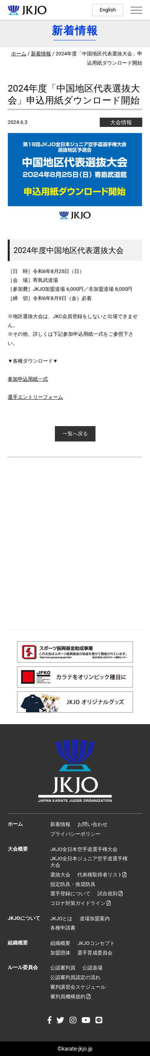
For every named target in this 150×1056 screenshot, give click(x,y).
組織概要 (60, 943)
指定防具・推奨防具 (72, 884)
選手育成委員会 (94, 953)
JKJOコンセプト (95, 943)
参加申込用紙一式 (28, 379)
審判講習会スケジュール (78, 987)
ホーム (18, 54)
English (108, 10)
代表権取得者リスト (101, 875)
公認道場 (92, 968)
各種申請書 (62, 928)
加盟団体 (60, 953)
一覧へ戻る (75, 433)
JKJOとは (61, 918)
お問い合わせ (92, 824)
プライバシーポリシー (75, 834)
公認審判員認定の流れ (75, 977)
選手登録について (70, 893)
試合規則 (110, 893)
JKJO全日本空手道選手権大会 (84, 849)
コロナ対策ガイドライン (80, 903)
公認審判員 (62, 968)
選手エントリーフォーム (35, 397)
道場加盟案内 (95, 918)
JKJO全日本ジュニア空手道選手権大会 (89, 862)
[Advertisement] (75, 543)
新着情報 (41, 54)
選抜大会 (60, 875)
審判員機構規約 (70, 996)
